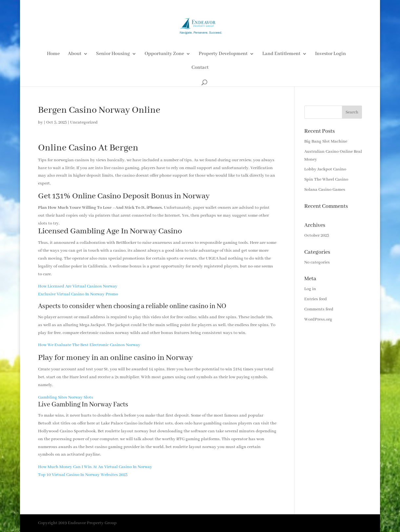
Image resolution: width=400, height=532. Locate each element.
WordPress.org (318, 319)
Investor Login (330, 54)
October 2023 (316, 235)
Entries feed (315, 299)
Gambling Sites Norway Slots (65, 397)
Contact (200, 67)
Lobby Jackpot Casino (325, 169)
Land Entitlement (281, 54)
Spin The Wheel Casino (326, 179)
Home (53, 54)
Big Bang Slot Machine (325, 141)
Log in (310, 289)
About (74, 54)
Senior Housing (113, 54)
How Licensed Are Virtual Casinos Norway (77, 286)
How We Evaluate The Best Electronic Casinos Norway (89, 345)
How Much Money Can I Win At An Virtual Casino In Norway (95, 467)
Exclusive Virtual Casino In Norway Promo (78, 294)
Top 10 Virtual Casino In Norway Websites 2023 (83, 475)
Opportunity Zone (164, 54)
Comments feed (318, 309)
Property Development (223, 54)
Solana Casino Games (324, 189)
